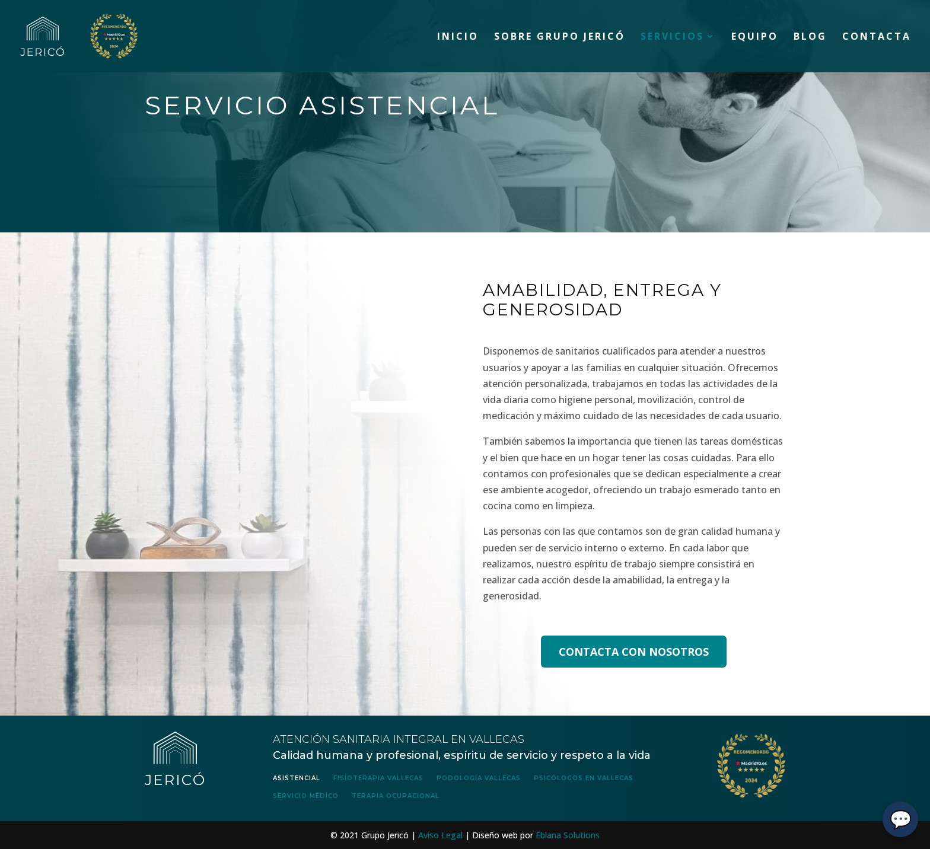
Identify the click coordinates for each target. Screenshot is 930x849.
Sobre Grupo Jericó (559, 37)
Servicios (672, 37)
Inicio (458, 37)
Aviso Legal (440, 835)
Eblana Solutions (568, 835)
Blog (810, 37)
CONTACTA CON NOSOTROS (634, 651)
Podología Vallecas (479, 778)
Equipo (754, 37)
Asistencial (296, 778)
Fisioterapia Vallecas (378, 778)
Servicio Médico (306, 796)
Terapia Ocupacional (395, 796)
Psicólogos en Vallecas (583, 778)
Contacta (876, 37)
